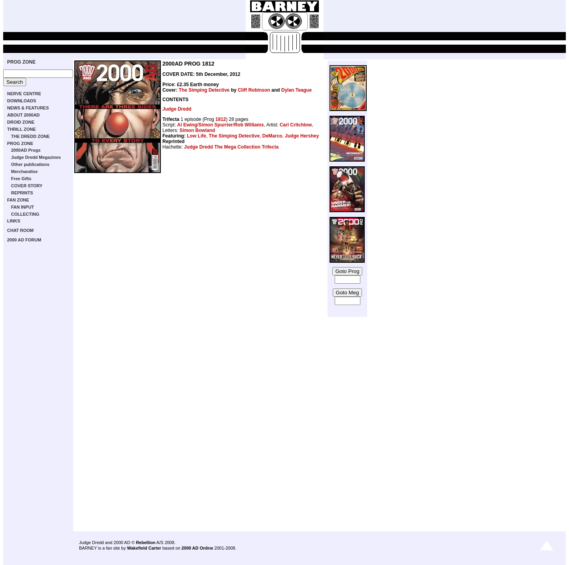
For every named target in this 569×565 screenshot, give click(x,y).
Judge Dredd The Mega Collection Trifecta (231, 147)
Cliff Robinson (254, 90)
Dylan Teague (296, 90)
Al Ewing (187, 125)
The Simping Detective (204, 90)
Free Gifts (21, 178)
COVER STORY (26, 185)
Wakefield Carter (144, 548)
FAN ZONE (18, 200)
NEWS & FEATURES (28, 107)
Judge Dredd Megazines (36, 157)
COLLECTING (25, 214)
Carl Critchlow (296, 125)
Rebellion (146, 542)
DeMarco (272, 136)
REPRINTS (22, 192)
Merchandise (24, 171)
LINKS (13, 220)
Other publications (30, 164)
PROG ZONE (21, 62)
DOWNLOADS (21, 100)
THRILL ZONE (21, 129)
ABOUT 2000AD (23, 115)
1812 (220, 119)
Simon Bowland (197, 130)
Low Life (196, 136)
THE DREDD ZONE (30, 136)
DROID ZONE (20, 122)
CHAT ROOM (20, 230)
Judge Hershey (302, 136)
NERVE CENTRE (24, 93)
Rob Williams (249, 125)
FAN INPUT (22, 207)
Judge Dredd (176, 109)
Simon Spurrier (215, 125)
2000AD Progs (26, 150)
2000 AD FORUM (24, 239)
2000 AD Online (197, 548)
